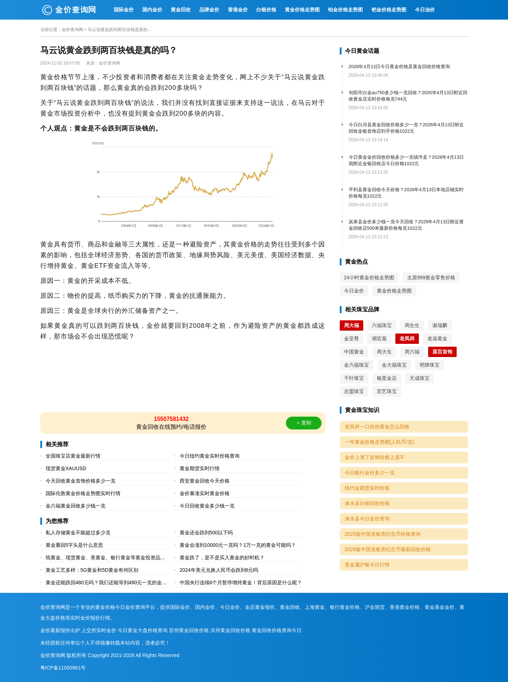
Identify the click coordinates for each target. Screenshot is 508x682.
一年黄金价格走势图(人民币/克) (379, 442)
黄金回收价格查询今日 (277, 630)
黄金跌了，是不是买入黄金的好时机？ (222, 557)
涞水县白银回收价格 (367, 503)
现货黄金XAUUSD (66, 468)
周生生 (412, 325)
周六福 (412, 352)
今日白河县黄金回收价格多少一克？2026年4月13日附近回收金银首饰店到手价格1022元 (406, 128)
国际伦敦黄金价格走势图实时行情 (83, 493)
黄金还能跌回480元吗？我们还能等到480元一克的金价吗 (106, 583)
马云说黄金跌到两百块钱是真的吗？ (120, 29)
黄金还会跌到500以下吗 (206, 532)
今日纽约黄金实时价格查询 (210, 456)
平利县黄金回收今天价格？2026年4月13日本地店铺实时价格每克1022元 (406, 193)
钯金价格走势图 (388, 9)
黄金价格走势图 (302, 9)
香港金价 (238, 9)
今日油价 (425, 9)
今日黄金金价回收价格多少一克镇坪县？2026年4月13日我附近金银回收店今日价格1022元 (406, 160)
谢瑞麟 (439, 325)
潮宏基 (379, 338)
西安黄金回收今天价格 (205, 481)
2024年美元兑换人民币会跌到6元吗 (219, 570)
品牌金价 (209, 9)
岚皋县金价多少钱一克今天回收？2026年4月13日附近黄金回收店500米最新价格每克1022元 (406, 225)
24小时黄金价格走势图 (369, 277)
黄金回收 (181, 9)
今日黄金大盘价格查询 (143, 630)
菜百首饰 (442, 352)
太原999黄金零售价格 (431, 277)
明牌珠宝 (430, 365)
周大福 (351, 325)
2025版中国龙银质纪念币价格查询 (383, 534)
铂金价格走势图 (345, 9)
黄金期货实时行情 (200, 468)
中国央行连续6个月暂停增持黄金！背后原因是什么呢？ (241, 582)
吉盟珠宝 (354, 391)
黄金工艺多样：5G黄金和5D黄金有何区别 (92, 570)
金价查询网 (72, 29)
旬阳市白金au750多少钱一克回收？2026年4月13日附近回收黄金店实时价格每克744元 (408, 96)
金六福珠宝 (356, 365)
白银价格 (266, 9)
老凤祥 (407, 338)
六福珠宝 (382, 325)
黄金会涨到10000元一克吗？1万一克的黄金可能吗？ (238, 545)
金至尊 (351, 338)
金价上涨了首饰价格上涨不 (375, 457)
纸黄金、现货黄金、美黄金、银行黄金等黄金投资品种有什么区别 (105, 558)
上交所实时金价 (98, 630)
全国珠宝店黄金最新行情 (73, 456)
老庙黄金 (437, 338)
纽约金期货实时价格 (367, 488)
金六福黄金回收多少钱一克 (76, 506)
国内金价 (152, 9)
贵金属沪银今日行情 (367, 565)
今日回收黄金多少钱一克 (207, 506)
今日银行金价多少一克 (370, 472)
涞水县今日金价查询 (367, 518)
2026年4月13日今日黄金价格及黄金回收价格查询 (399, 66)
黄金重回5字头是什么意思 (74, 545)
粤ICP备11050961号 (63, 668)
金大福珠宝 (394, 365)
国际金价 (124, 9)
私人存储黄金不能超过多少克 (78, 532)
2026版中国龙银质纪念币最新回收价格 (388, 549)
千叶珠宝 (354, 378)
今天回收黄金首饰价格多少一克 (81, 481)
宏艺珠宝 (387, 391)
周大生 (384, 352)
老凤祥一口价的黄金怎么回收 (377, 426)
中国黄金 (354, 352)
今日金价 (354, 291)
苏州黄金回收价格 (189, 630)
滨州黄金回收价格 (230, 630)
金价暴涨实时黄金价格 (205, 493)
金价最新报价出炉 (60, 630)
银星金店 (387, 378)
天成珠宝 (420, 378)
